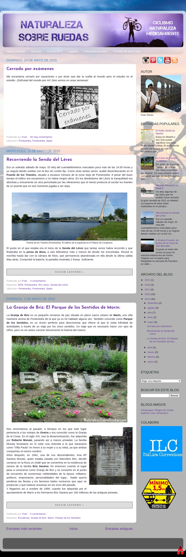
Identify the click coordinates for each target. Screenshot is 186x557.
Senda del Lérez (59, 284)
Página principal (15, 51)
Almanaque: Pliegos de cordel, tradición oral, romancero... (157, 411)
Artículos (36, 51)
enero (151, 361)
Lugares (73, 51)
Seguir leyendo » (69, 272)
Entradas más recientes (24, 529)
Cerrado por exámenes (30, 69)
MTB (20, 284)
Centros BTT (54, 51)
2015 (148, 299)
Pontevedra (31, 284)
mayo (151, 322)
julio (150, 312)
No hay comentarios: (41, 137)
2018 (148, 284)
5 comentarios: (38, 514)
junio (150, 317)
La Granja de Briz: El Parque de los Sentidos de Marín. (63, 307)
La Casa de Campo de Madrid (166, 159)
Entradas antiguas (119, 529)
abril (150, 347)
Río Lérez (43, 284)
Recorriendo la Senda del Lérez (39, 160)
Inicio (74, 529)
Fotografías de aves (95, 51)
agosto (151, 308)
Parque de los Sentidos (68, 517)
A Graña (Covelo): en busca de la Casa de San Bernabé (167, 243)
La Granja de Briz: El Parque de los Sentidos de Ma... (162, 340)
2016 (148, 294)
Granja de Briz (38, 517)
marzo (151, 352)
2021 (148, 280)
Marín (51, 517)
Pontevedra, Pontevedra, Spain (36, 140)
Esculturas (23, 517)
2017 (148, 289)
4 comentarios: (38, 280)
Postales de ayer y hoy (126, 51)
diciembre (153, 303)
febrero (152, 356)
